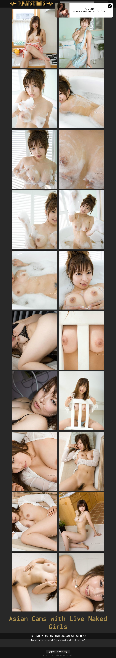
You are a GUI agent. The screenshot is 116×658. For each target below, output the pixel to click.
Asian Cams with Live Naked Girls (58, 623)
